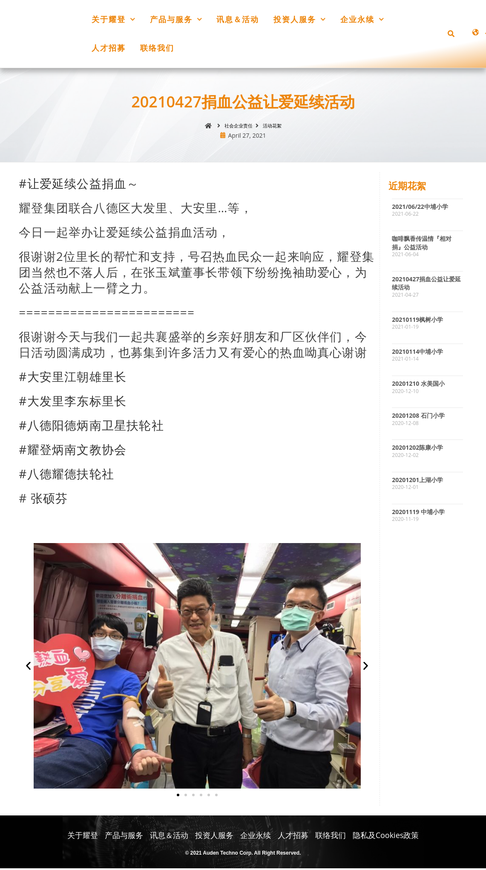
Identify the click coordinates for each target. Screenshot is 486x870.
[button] (451, 33)
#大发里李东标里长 (73, 402)
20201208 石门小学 (418, 417)
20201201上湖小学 (417, 481)
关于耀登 (113, 19)
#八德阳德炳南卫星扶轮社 (91, 427)
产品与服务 (176, 19)
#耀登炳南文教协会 (73, 451)
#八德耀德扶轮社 (66, 475)
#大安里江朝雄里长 (73, 378)
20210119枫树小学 (417, 321)
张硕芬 (49, 499)
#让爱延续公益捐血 (73, 185)
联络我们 (157, 48)
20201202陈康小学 (417, 449)
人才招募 (109, 48)
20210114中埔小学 (417, 353)
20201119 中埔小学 (418, 513)
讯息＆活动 (237, 19)
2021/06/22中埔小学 (420, 208)
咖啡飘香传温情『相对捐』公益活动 (421, 244)
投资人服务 (299, 19)
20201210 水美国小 (418, 385)
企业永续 (362, 19)
